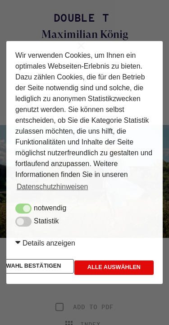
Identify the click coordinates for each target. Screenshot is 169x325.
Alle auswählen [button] (55, 275)
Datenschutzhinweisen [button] (52, 179)
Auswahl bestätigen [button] (62, 257)
